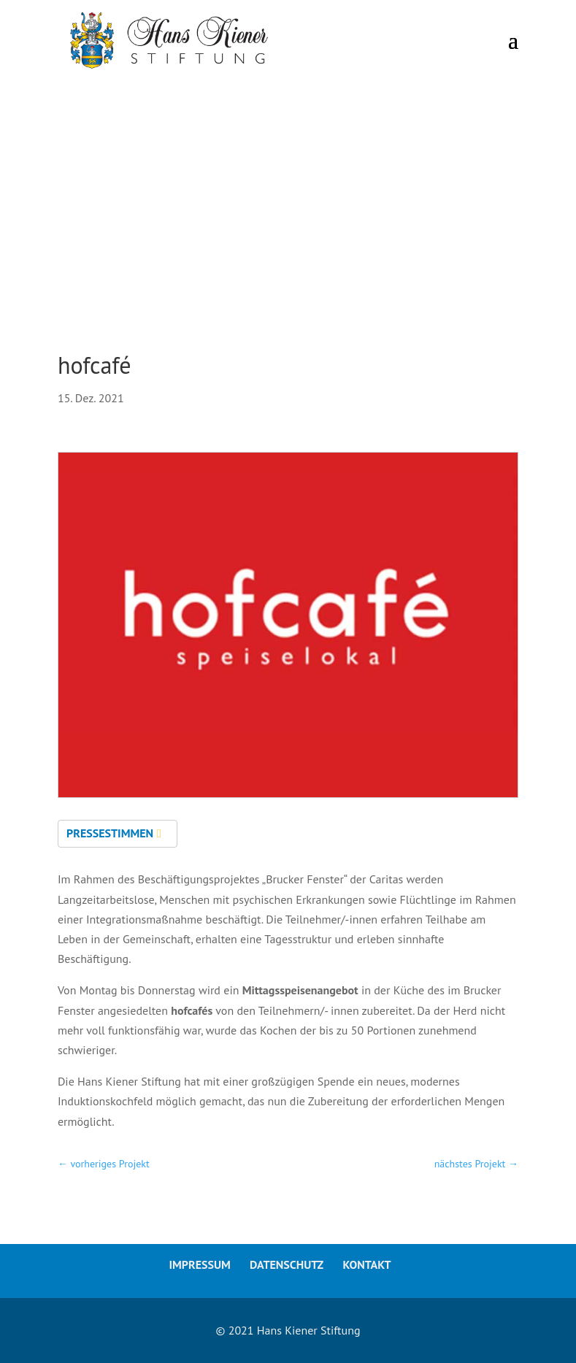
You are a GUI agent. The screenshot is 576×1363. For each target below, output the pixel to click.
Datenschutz (286, 1264)
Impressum (199, 1264)
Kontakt (366, 1264)
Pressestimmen (109, 833)
